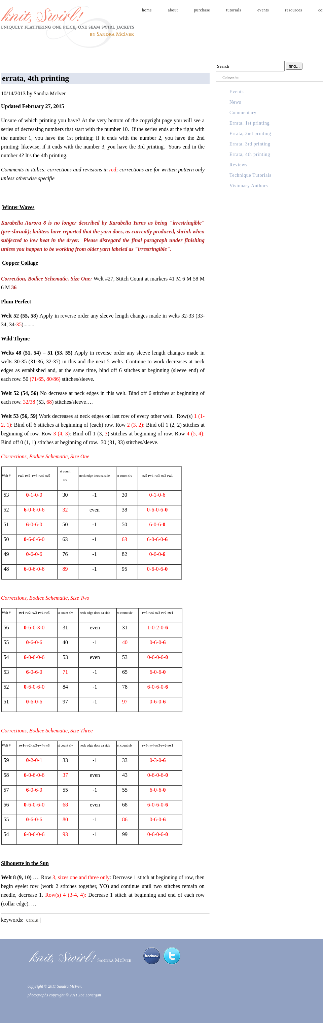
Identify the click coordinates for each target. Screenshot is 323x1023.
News (235, 102)
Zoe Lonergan (89, 995)
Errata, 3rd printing (250, 143)
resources (293, 10)
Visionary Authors (248, 185)
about (173, 10)
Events (236, 91)
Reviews (238, 164)
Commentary (242, 112)
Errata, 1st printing (249, 123)
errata (32, 920)
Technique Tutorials (250, 175)
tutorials (233, 10)
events (263, 10)
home (147, 10)
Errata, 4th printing (249, 154)
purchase (202, 10)
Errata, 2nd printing (250, 133)
